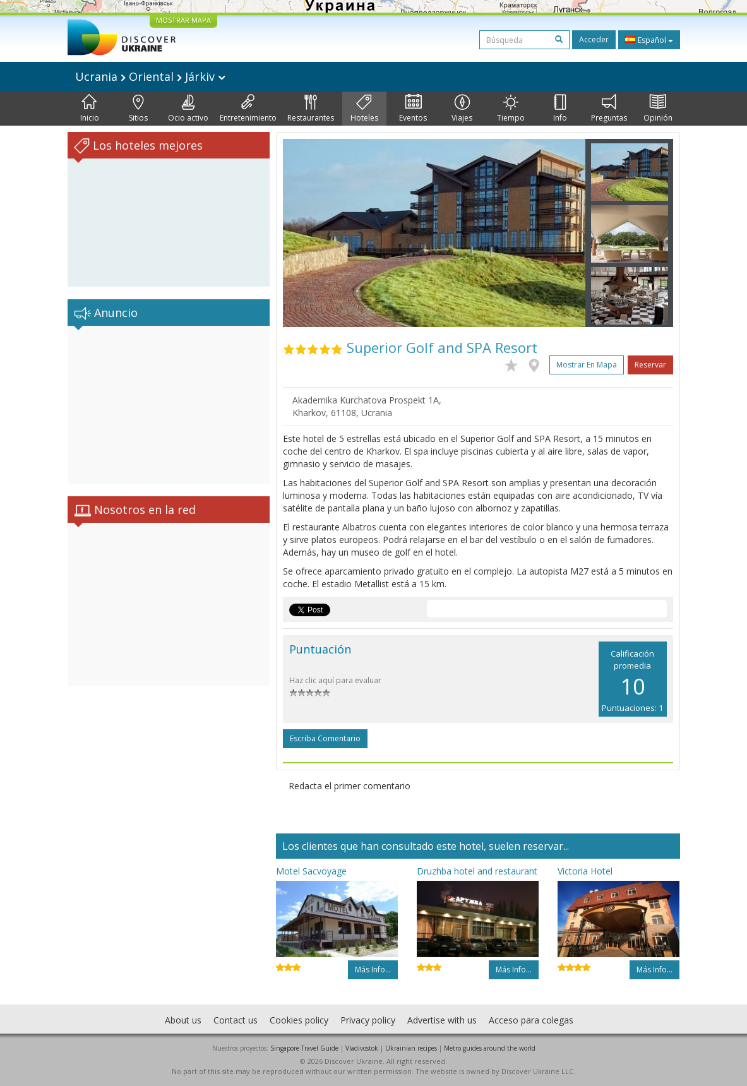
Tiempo (511, 108)
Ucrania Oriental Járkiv (150, 76)
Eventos (413, 108)
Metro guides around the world (489, 1048)
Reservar (650, 364)
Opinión (657, 108)
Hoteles (364, 108)
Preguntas (609, 108)
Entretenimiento (248, 108)
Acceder (594, 39)
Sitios (138, 108)
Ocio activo (188, 108)
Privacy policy (367, 1020)
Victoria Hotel (585, 871)
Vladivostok (361, 1048)
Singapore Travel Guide (304, 1048)
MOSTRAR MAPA (183, 20)
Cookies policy (299, 1020)
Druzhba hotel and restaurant (477, 871)
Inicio (89, 108)
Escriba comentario (325, 738)
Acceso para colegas (531, 1020)
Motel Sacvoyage (311, 871)
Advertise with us (442, 1020)
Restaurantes (310, 108)
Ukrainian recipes (411, 1048)
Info (560, 108)
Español (649, 39)
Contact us (235, 1020)
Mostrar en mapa (586, 364)
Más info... (373, 969)
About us (183, 1020)
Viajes (461, 108)
